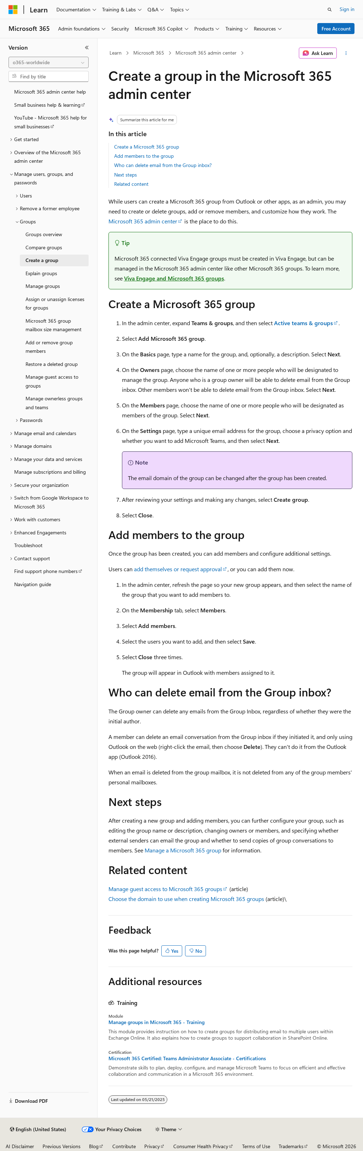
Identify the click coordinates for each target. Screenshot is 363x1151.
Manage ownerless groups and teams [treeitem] (54, 403)
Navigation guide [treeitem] (32, 584)
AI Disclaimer (20, 1146)
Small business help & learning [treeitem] (47, 104)
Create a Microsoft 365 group (146, 146)
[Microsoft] (13, 9)
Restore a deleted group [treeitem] (52, 364)
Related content (131, 183)
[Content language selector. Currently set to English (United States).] (38, 1129)
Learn (116, 52)
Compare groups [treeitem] (44, 247)
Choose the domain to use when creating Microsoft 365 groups (186, 898)
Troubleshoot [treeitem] (28, 545)
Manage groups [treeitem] (43, 286)
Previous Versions (61, 1146)
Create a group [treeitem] (42, 260)
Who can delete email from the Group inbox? (163, 165)
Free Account (336, 28)
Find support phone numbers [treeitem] (46, 571)
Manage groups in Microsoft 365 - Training (156, 1022)
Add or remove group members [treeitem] (49, 347)
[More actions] (346, 53)
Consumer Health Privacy (200, 1146)
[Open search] (330, 9)
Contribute (124, 1146)
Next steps (125, 174)
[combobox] (49, 62)
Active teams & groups (303, 323)
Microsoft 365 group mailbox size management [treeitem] (54, 325)
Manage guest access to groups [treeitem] (52, 381)
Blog (94, 1146)
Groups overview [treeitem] (44, 234)
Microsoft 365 (148, 52)
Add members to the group (144, 155)
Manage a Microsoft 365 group (183, 850)
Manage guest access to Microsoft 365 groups (165, 889)
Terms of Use (256, 1146)
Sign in (347, 9)
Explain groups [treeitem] (41, 273)
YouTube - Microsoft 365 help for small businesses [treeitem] (50, 122)
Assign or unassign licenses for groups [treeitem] (55, 303)
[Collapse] (86, 47)
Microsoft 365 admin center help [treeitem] (50, 91)
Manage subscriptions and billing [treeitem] (50, 471)
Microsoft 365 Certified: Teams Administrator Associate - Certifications (187, 1058)
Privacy (152, 1146)
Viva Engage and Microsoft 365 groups (174, 278)
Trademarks (291, 1146)
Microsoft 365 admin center (205, 52)
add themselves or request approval (178, 569)
